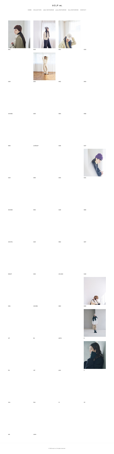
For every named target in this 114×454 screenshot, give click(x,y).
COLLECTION (37, 10)
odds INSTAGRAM (48, 10)
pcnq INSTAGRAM (61, 10)
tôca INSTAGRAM (73, 10)
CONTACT (83, 10)
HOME (30, 10)
